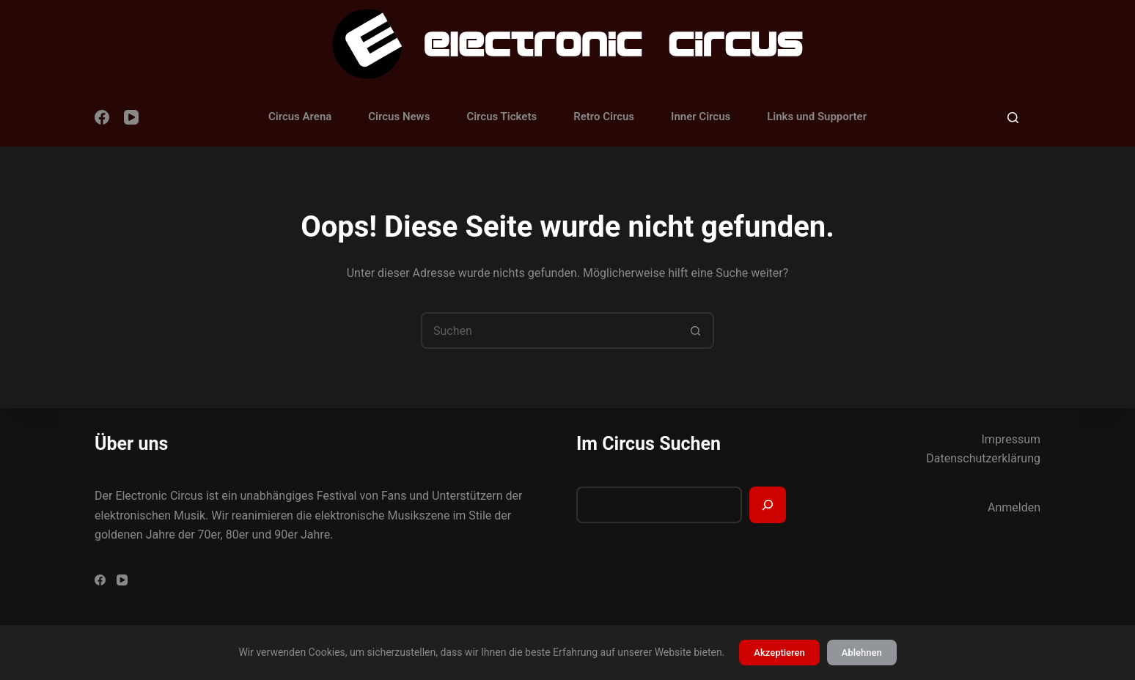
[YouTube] (131, 117)
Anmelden (1014, 507)
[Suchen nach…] (549, 330)
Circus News (399, 116)
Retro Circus (603, 116)
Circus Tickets (501, 116)
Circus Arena (299, 116)
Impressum (1011, 439)
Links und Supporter (817, 116)
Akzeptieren (779, 652)
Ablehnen (862, 652)
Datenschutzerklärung (983, 458)
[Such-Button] (695, 330)
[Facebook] (102, 117)
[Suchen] (1012, 117)
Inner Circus (700, 116)
